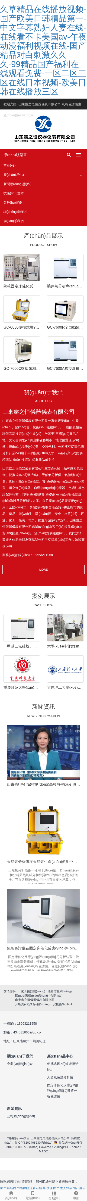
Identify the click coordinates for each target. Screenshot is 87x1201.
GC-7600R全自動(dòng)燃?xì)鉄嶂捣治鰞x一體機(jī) (65, 327)
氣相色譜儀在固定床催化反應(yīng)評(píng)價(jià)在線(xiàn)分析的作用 (43, 948)
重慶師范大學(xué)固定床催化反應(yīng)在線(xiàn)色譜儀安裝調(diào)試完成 (21, 687)
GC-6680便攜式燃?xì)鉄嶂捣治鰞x (21, 327)
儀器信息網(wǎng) (60, 991)
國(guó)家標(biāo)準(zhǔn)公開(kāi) (38, 995)
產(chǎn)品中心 (14, 175)
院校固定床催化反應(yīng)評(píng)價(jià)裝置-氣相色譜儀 (21, 286)
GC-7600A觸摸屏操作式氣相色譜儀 (65, 368)
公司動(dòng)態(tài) (21, 1116)
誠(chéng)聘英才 (15, 212)
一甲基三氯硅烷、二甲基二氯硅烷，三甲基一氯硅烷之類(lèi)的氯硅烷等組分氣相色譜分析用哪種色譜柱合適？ (21, 646)
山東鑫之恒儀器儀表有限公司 (34, 1000)
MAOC (43, 1151)
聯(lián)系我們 (13, 221)
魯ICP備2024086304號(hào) (33, 1142)
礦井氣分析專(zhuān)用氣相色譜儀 (65, 286)
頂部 (76, 1195)
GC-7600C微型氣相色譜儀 (21, 368)
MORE (43, 569)
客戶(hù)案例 (12, 202)
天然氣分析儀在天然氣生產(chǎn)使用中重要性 (43, 862)
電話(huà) (33, 1195)
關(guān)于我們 (20, 1056)
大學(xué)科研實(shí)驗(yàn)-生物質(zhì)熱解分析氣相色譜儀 (65, 646)
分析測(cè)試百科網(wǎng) (33, 1004)
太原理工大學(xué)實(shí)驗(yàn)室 (65, 687)
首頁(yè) (9, 165)
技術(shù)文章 (13, 193)
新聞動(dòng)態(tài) (17, 184)
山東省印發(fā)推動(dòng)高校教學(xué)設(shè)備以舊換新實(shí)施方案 (43, 784)
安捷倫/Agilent (62, 1004)
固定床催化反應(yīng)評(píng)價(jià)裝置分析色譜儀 (62, 1090)
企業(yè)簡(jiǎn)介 (20, 1064)
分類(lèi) (54, 1195)
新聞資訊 (14, 1109)
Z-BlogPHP (61, 1147)
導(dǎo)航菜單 (15, 155)
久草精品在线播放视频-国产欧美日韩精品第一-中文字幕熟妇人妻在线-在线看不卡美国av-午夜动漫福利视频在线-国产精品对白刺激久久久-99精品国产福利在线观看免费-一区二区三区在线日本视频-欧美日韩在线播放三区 (43, 50)
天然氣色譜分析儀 (60, 1077)
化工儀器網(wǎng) (33, 991)
